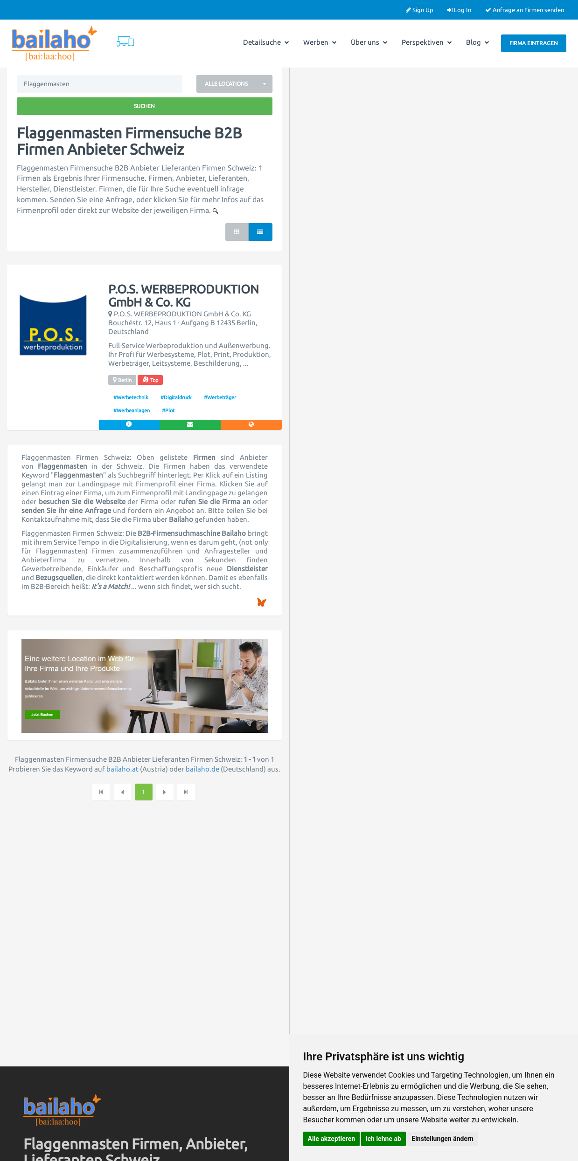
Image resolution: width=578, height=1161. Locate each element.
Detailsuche (266, 42)
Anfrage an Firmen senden (524, 10)
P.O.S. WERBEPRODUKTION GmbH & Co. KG (183, 296)
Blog (477, 42)
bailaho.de (202, 769)
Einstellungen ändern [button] (442, 1138)
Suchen (144, 106)
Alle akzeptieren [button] (331, 1138)
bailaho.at (122, 769)
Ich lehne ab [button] (383, 1138)
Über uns (369, 42)
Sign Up (419, 10)
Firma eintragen (533, 43)
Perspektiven (427, 42)
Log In (459, 10)
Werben (320, 42)
